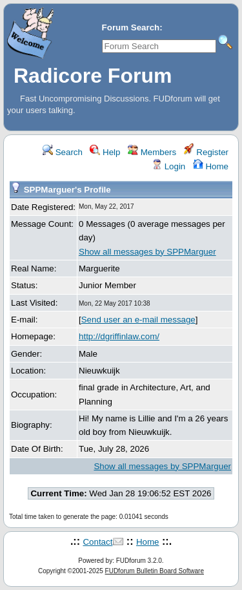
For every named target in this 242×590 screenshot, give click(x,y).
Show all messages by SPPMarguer (147, 252)
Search (63, 152)
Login (168, 166)
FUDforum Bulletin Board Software (154, 570)
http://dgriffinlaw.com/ (119, 336)
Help (105, 152)
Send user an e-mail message (138, 319)
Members (152, 152)
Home (210, 166)
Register (206, 152)
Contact (97, 542)
